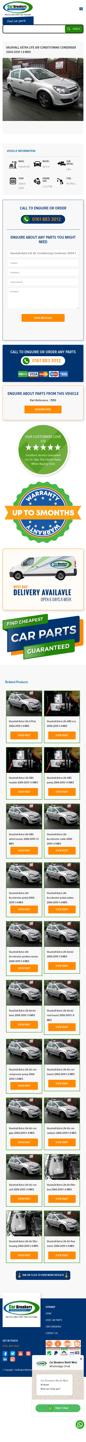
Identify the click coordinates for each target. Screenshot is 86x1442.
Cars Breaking (53, 1327)
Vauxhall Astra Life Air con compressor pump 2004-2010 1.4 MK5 (23, 1074)
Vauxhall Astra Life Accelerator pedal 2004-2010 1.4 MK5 (22, 898)
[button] (43, 1278)
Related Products (16, 682)
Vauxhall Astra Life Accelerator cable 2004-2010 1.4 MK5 (60, 839)
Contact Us (52, 1333)
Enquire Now (43, 409)
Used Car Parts (54, 1320)
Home (49, 1313)
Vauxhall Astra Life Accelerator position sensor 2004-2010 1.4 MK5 (23, 957)
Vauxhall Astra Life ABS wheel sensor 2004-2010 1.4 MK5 (24, 839)
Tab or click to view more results (43, 1275)
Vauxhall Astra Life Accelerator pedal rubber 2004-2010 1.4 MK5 (60, 898)
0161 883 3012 (46, 219)
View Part (24, 735)
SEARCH (76, 29)
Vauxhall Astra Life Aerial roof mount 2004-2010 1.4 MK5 (60, 1015)
